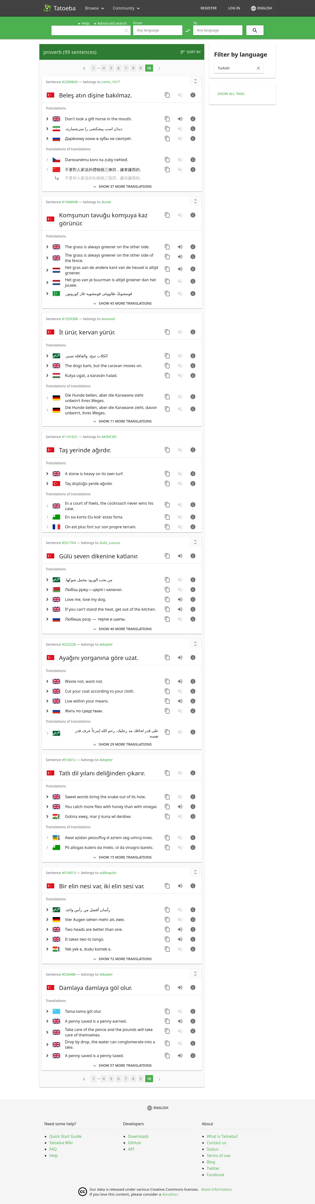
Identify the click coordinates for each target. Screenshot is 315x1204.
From (137, 22)
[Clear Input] (258, 68)
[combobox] (157, 30)
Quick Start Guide (65, 1136)
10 (149, 68)
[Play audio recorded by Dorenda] (180, 269)
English (261, 8)
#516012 (69, 759)
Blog (211, 1162)
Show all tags (231, 93)
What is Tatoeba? (222, 1136)
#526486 (69, 974)
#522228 (69, 644)
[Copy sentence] (167, 95)
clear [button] (126, 30)
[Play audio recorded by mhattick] (180, 1056)
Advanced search (112, 23)
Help (85, 23)
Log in (234, 8)
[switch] (102, 95)
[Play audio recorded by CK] (180, 119)
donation (170, 1194)
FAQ (53, 1149)
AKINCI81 (109, 436)
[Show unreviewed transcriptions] (195, 81)
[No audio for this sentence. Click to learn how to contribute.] (180, 95)
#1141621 (70, 436)
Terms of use (218, 1155)
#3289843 (70, 81)
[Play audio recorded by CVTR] (180, 556)
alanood (108, 318)
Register (209, 8)
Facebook (215, 1174)
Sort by (190, 52)
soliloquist (107, 872)
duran (106, 202)
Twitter (213, 1168)
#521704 (69, 542)
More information (216, 1189)
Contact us (216, 1142)
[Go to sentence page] (193, 95)
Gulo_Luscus (109, 542)
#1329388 (70, 318)
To (195, 22)
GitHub (134, 1142)
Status (212, 1149)
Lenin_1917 (110, 81)
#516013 (69, 872)
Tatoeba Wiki (61, 1142)
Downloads (138, 1136)
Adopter (106, 644)
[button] (187, 30)
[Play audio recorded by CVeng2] (180, 257)
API (131, 1149)
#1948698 (70, 202)
